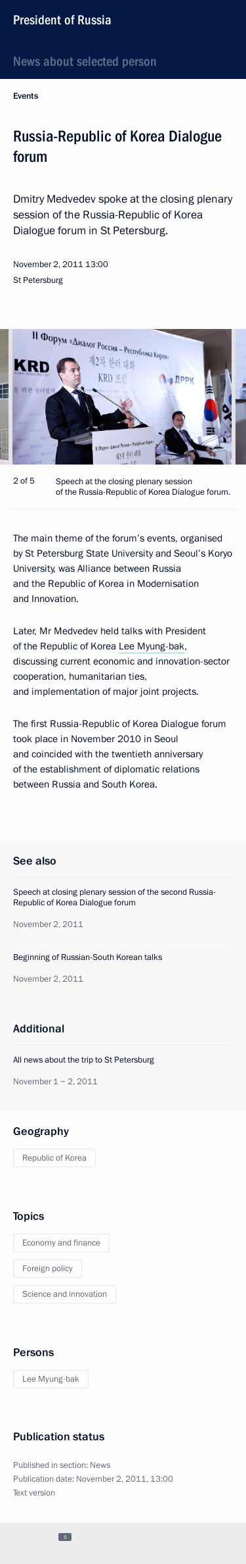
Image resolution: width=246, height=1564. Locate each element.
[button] (213, 397)
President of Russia (62, 20)
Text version (34, 1493)
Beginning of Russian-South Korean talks (87, 957)
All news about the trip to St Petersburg (83, 1060)
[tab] (21, 1543)
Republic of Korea (54, 1158)
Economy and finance (61, 1243)
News (100, 1465)
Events (25, 96)
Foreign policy (47, 1268)
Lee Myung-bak (151, 646)
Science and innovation (64, 1294)
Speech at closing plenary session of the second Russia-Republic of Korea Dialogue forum (114, 897)
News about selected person (85, 61)
